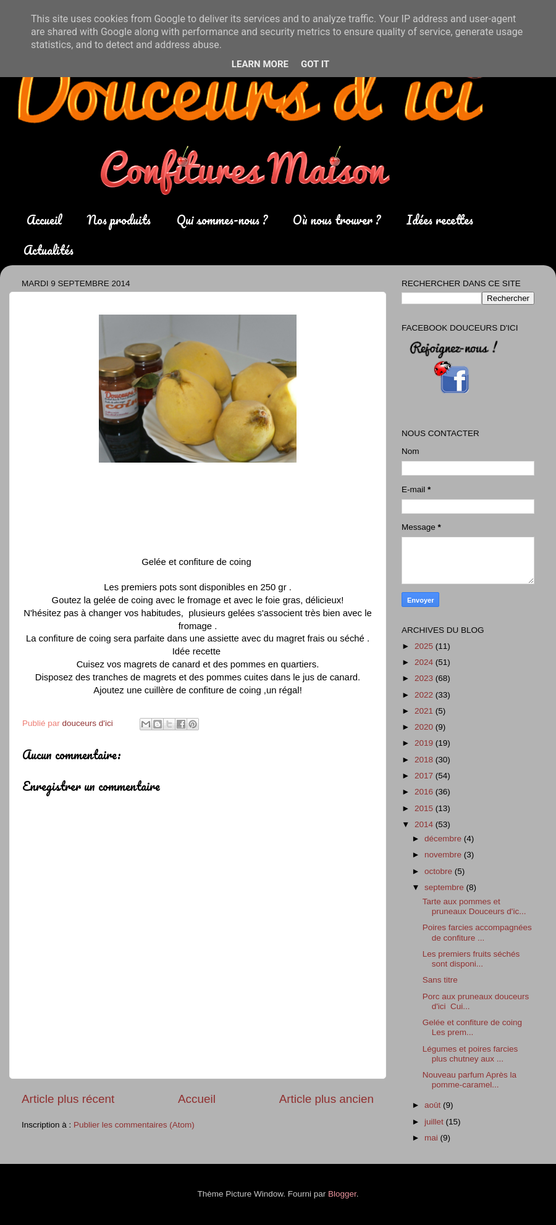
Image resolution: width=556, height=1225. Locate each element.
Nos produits (119, 219)
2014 (425, 824)
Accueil (44, 219)
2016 (425, 791)
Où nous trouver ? (337, 219)
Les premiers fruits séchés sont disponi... (471, 958)
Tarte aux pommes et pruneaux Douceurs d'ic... (474, 906)
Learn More (260, 64)
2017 (425, 775)
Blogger (342, 1193)
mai (432, 1137)
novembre (444, 854)
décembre (444, 838)
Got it (315, 64)
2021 (425, 711)
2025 (425, 646)
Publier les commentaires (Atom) (134, 1124)
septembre (445, 887)
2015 (425, 808)
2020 (425, 727)
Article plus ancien (326, 1098)
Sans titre (440, 979)
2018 (425, 759)
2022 (425, 694)
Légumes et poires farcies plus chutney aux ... (470, 1053)
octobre (439, 871)
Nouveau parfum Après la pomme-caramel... (469, 1079)
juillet (435, 1121)
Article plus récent (68, 1098)
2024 (425, 662)
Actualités (48, 250)
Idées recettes (439, 219)
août (433, 1105)
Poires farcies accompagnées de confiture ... (477, 932)
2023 (425, 678)
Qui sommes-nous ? (222, 219)
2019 (425, 743)
